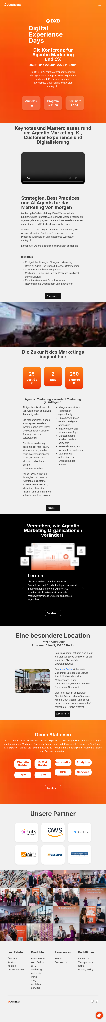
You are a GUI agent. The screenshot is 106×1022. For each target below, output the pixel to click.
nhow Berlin (65, 669)
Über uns (12, 958)
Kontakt (12, 966)
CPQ (33, 980)
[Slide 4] (57, 602)
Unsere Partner (16, 969)
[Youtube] (92, 1001)
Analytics (36, 984)
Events (58, 958)
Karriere (12, 962)
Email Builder (38, 958)
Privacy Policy (85, 969)
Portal (34, 976)
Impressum (84, 958)
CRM (34, 966)
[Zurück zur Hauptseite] (12, 4)
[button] (23, 588)
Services (35, 987)
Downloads (61, 962)
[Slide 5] (62, 602)
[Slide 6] (43, 689)
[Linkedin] (96, 1001)
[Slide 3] (53, 602)
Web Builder (37, 962)
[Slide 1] (44, 602)
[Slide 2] (48, 602)
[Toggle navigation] (99, 4)
